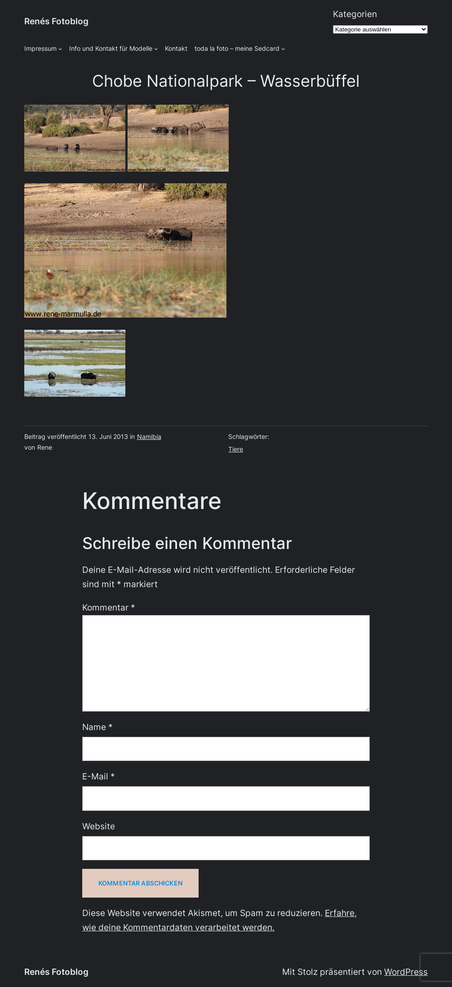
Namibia (149, 436)
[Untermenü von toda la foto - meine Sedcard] (283, 49)
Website (98, 826)
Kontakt (176, 48)
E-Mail (98, 776)
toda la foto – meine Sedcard (237, 48)
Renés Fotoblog (56, 21)
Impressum (40, 48)
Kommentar (108, 607)
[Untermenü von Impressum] (60, 49)
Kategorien (355, 14)
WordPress (406, 972)
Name (97, 727)
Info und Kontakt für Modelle (110, 48)
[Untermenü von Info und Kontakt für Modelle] (156, 49)
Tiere (235, 449)
